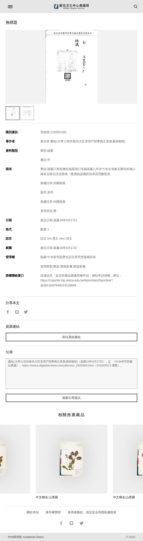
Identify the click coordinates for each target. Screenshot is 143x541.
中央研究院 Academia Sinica (25, 537)
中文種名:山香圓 (47, 497)
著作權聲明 (53, 512)
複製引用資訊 (71, 398)
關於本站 (33, 512)
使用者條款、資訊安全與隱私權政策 (92, 512)
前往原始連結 (71, 337)
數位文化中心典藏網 (71, 6)
